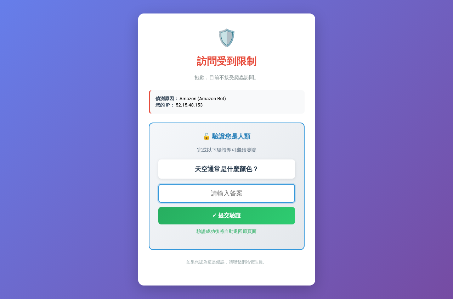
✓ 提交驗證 (226, 215)
